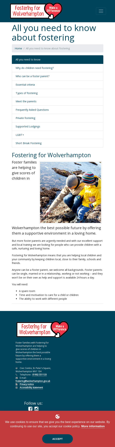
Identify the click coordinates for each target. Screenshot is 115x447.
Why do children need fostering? (35, 68)
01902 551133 (39, 374)
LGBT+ (20, 135)
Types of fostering (27, 93)
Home (18, 48)
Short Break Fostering (29, 143)
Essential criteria (25, 84)
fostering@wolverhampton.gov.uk (33, 381)
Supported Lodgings (28, 126)
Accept (57, 438)
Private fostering (25, 118)
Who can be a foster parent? (33, 76)
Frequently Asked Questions (32, 109)
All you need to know (28, 59)
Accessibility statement (31, 387)
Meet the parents (26, 101)
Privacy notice (27, 384)
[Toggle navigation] (101, 11)
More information (93, 426)
